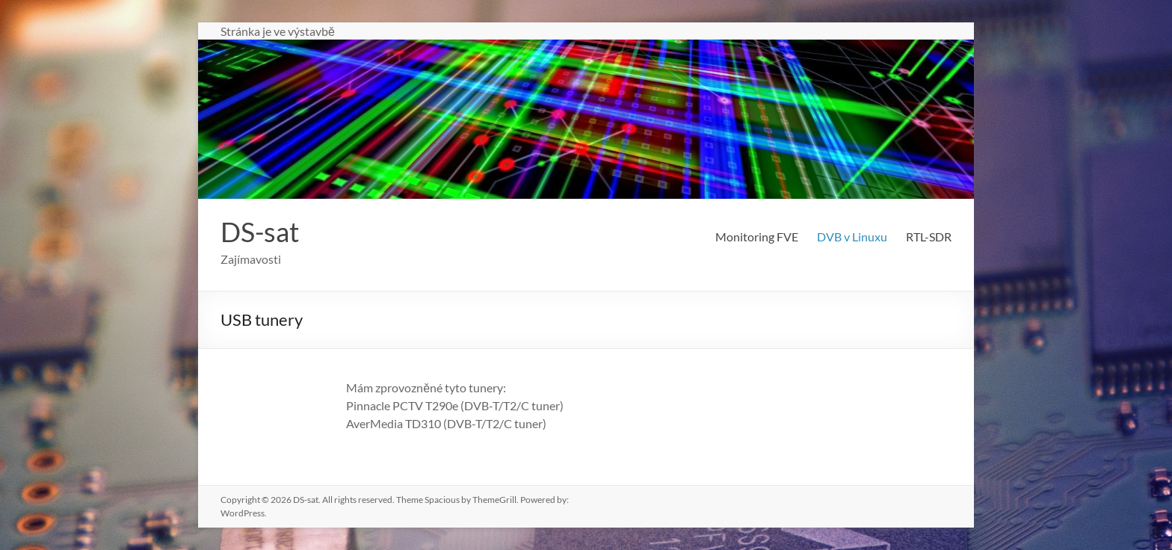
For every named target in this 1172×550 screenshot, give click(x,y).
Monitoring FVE (756, 236)
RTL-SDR (929, 236)
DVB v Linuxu (852, 236)
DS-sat (259, 231)
